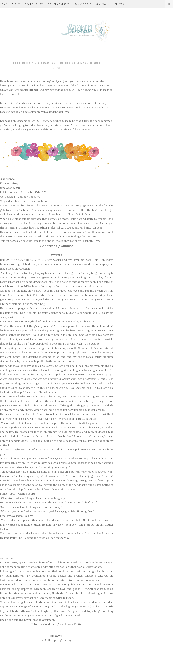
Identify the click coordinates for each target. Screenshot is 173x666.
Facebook (65, 624)
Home (3, 4)
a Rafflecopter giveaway (56, 640)
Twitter (78, 624)
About (16, 4)
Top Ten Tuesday (59, 4)
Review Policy (34, 4)
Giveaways (103, 4)
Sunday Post (83, 4)
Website (35, 624)
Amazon (67, 246)
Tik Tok (119, 4)
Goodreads (48, 246)
